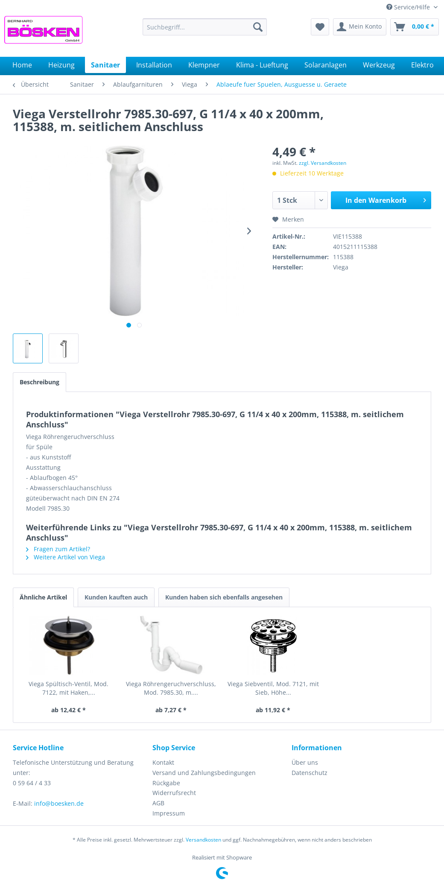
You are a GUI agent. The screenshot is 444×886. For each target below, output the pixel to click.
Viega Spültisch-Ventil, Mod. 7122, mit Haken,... (68, 688)
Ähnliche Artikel (43, 597)
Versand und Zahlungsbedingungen (204, 773)
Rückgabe (166, 783)
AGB (158, 803)
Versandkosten (203, 839)
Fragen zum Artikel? (58, 549)
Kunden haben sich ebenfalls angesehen (224, 597)
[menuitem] (205, 26)
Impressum (168, 813)
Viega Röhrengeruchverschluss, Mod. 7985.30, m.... (171, 688)
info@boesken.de (59, 803)
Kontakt (163, 762)
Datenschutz (309, 773)
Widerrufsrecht (174, 793)
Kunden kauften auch (116, 597)
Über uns (305, 762)
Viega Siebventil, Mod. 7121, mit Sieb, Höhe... (273, 688)
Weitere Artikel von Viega (65, 557)
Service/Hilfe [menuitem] (409, 7)
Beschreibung (39, 382)
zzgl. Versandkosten (322, 163)
